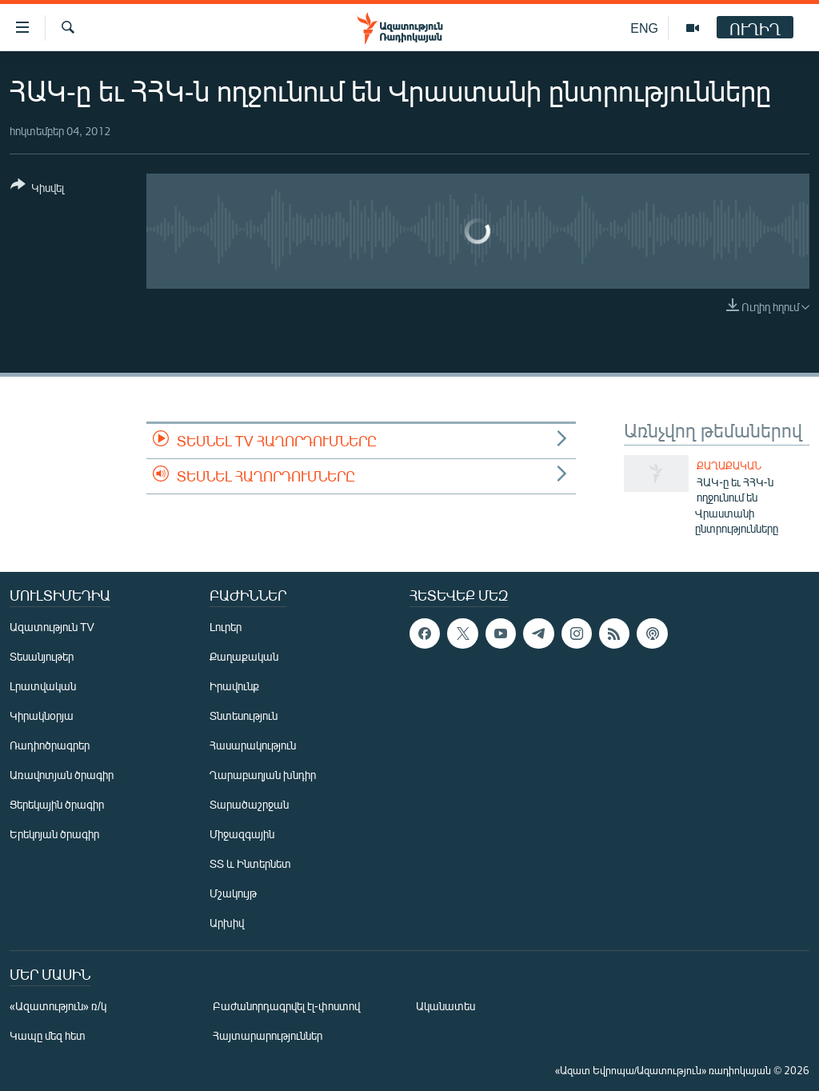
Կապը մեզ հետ (48, 1035)
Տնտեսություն (244, 715)
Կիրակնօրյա (42, 715)
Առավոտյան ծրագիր (62, 774)
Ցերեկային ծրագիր (57, 804)
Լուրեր (226, 626)
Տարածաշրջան (249, 804)
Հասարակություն (253, 745)
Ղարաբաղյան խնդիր (263, 774)
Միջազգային (242, 834)
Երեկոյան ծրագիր (54, 834)
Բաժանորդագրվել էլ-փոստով (286, 1006)
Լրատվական (43, 686)
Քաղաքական (729, 465)
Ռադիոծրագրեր (50, 745)
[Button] (37, 189)
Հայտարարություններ (267, 1035)
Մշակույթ (233, 893)
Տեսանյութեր (42, 656)
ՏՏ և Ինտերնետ (250, 863)
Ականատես (445, 1006)
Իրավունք (234, 686)
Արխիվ (227, 922)
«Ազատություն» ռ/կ (58, 1006)
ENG (644, 27)
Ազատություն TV (52, 626)
